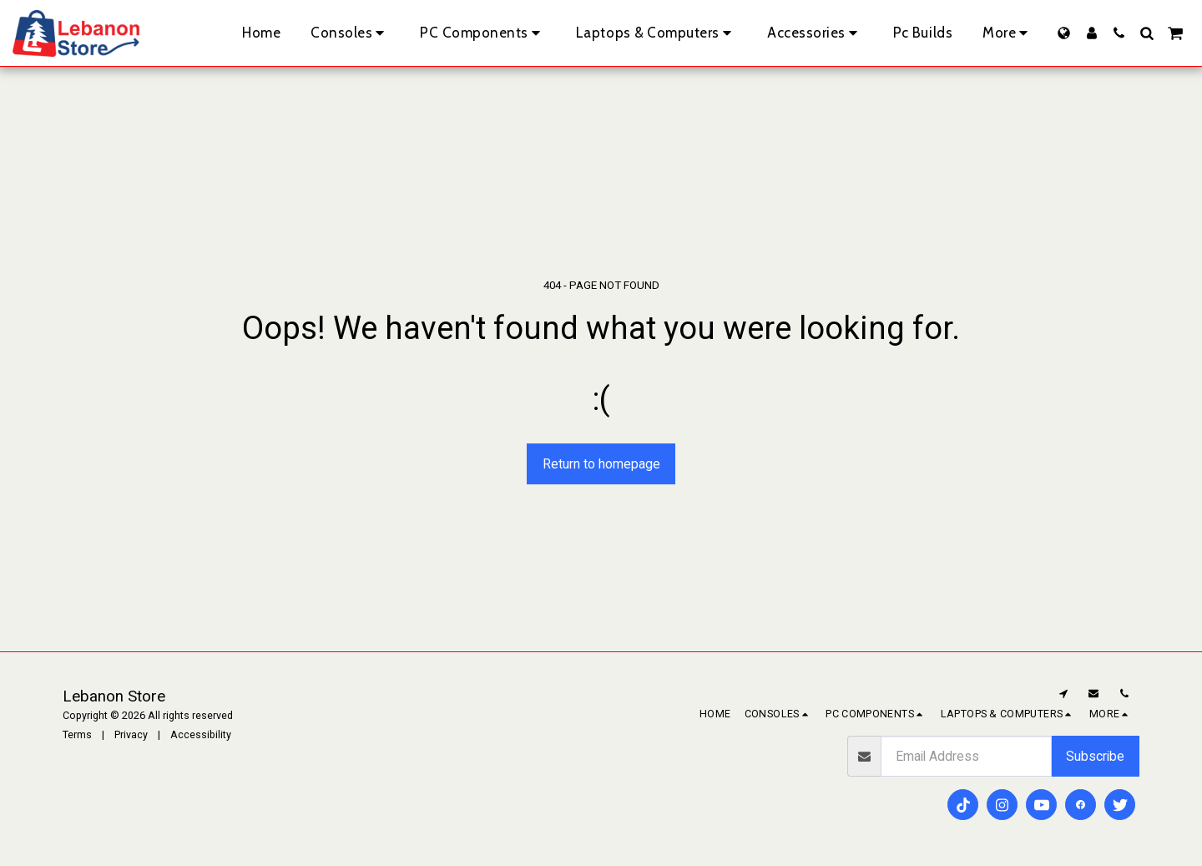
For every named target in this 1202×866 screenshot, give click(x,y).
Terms (77, 734)
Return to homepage (601, 464)
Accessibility (200, 734)
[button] (1119, 33)
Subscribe (1095, 756)
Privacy (131, 734)
